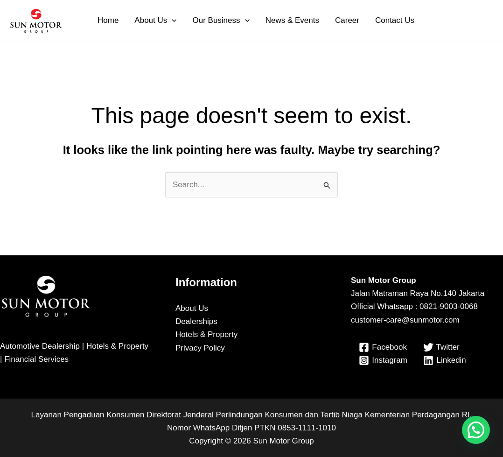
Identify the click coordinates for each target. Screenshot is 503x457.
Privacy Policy (200, 348)
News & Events (292, 20)
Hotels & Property (206, 334)
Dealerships (196, 321)
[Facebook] (383, 347)
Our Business (220, 20)
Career (347, 20)
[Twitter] (441, 347)
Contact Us (394, 20)
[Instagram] (383, 360)
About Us (155, 20)
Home (108, 20)
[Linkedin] (444, 360)
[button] (171, 20)
